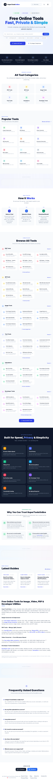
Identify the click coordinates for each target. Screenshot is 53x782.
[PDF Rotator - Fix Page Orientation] (43, 261)
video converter (30, 38)
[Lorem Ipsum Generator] (43, 341)
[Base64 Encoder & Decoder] (10, 404)
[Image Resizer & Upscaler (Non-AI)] (43, 312)
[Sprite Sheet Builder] (10, 319)
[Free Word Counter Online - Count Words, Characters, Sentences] (10, 341)
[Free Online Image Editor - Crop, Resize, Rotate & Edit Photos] (43, 319)
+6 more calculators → (26, 386)
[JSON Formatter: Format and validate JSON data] (26, 153)
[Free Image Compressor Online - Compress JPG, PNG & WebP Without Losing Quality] (10, 325)
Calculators (35, 650)
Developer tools (6, 649)
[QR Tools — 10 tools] (26, 89)
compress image (21, 38)
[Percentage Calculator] (43, 369)
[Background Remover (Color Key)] (26, 312)
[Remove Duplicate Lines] (43, 347)
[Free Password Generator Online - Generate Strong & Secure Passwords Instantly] (26, 398)
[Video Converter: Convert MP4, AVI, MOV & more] (43, 130)
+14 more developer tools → (26, 415)
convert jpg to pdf (12, 38)
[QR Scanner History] (26, 296)
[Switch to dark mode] (44, 4)
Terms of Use (33, 778)
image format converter (10, 622)
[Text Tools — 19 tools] (9, 99)
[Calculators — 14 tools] (26, 99)
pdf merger (37, 38)
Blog (31, 776)
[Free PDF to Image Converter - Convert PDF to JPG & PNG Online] (26, 255)
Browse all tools (46, 121)
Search (46, 34)
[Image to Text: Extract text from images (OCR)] (26, 164)
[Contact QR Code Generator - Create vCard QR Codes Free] (10, 290)
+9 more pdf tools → (26, 272)
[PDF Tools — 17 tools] (9, 89)
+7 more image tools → (26, 329)
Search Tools (24, 776)
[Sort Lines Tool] (10, 353)
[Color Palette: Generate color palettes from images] (43, 164)
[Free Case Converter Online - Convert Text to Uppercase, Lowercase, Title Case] (26, 341)
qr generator (44, 38)
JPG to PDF (32, 632)
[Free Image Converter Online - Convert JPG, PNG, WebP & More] (10, 312)
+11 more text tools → (26, 358)
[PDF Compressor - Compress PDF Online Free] (10, 268)
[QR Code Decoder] (26, 284)
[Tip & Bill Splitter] (10, 376)
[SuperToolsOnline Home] (12, 4)
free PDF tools (8, 630)
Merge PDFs (35, 630)
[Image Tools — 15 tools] (43, 89)
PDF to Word (41, 632)
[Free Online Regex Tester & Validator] (26, 404)
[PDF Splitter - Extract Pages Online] (26, 261)
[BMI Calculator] (26, 369)
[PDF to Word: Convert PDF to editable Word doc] (9, 153)
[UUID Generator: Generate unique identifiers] (43, 153)
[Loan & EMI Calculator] (26, 376)
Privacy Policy (24, 778)
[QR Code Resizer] (10, 296)
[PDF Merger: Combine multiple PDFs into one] (26, 130)
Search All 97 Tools (26, 420)
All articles (48, 569)
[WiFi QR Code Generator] (43, 284)
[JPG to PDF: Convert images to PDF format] (26, 141)
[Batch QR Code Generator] (26, 290)
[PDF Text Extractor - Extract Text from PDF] (26, 268)
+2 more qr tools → (27, 300)
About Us (36, 776)
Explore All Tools (17, 43)
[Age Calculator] (10, 369)
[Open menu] (47, 4)
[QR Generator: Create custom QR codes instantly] (9, 141)
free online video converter (11, 640)
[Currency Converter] (10, 382)
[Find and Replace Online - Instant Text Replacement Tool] (26, 347)
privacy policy (40, 535)
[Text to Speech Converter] (10, 347)
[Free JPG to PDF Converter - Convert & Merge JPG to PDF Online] (10, 255)
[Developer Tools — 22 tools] (43, 99)
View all (49, 249)
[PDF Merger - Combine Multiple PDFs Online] (10, 261)
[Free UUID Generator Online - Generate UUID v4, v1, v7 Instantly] (43, 398)
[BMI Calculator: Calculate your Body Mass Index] (9, 164)
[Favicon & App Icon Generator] (26, 319)
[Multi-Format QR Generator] (43, 290)
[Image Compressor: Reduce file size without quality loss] (9, 130)
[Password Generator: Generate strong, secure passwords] (43, 141)
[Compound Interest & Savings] (43, 376)
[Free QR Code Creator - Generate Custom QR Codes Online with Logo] (10, 284)
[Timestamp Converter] (43, 404)
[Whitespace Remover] (26, 353)
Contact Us (44, 776)
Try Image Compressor (34, 43)
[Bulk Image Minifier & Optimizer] (26, 325)
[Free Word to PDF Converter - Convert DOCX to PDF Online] (43, 255)
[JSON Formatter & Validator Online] (10, 398)
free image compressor (10, 621)
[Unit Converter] (26, 382)
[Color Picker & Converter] (10, 411)
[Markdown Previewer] (26, 411)
